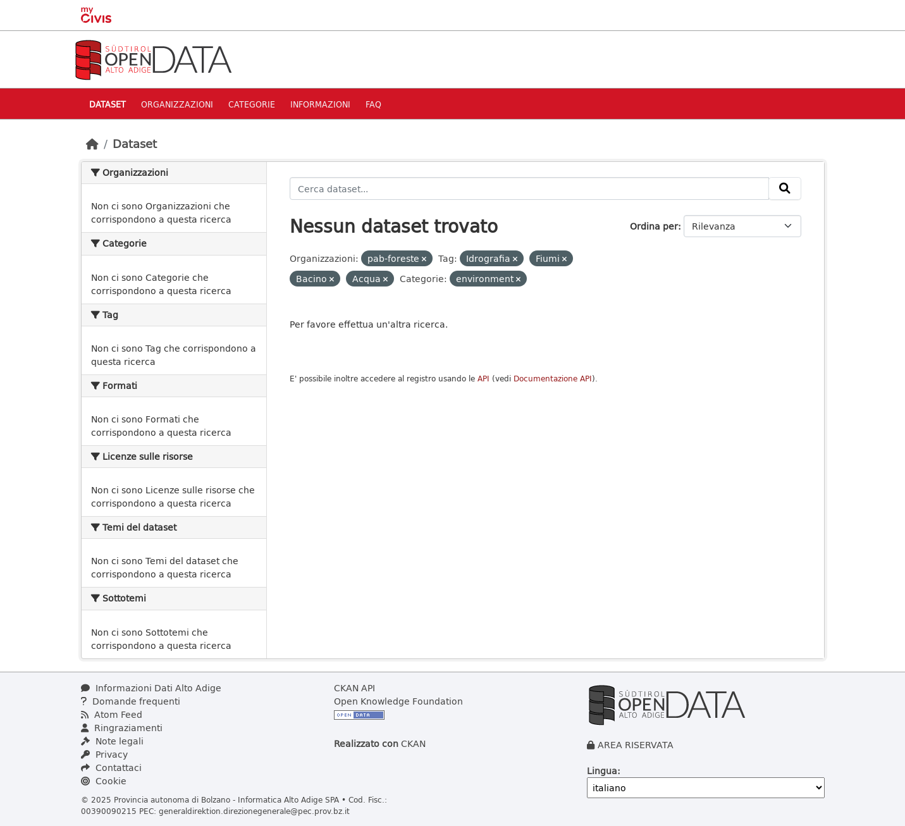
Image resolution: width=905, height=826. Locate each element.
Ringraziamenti (122, 727)
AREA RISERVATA (636, 744)
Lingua (602, 770)
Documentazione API (553, 379)
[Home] (92, 143)
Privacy (104, 754)
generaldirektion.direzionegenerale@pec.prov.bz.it (254, 811)
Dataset (107, 104)
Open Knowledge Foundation (398, 701)
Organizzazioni (177, 104)
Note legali (112, 741)
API (483, 379)
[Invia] (784, 188)
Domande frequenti (130, 701)
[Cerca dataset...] (529, 188)
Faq (373, 104)
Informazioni (320, 104)
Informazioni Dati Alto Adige (151, 687)
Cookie (103, 780)
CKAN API (354, 687)
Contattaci (111, 767)
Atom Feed (111, 714)
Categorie (251, 104)
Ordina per (654, 226)
